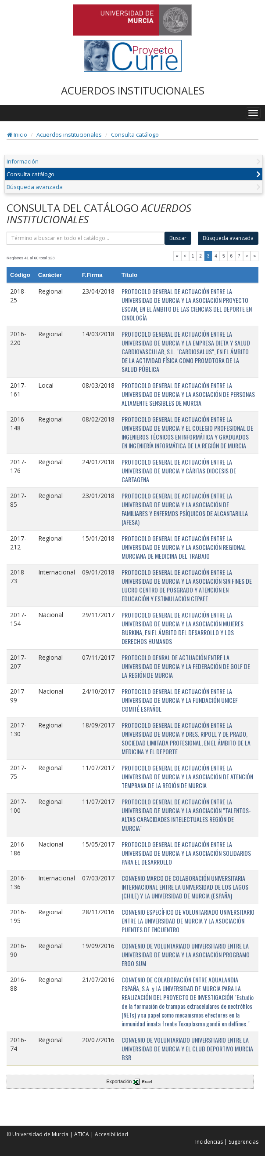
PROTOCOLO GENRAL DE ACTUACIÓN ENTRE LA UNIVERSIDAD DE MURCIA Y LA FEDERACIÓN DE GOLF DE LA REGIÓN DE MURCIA (186, 666)
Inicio (17, 134)
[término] (86, 238)
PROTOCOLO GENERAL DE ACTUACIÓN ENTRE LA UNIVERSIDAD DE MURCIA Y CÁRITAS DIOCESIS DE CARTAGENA (179, 470)
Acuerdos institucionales (69, 134)
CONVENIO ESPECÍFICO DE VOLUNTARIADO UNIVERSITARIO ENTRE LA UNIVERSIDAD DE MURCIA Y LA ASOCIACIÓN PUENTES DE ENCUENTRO (188, 920)
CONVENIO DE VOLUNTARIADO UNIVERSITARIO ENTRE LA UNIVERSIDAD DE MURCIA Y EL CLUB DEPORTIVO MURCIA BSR (187, 1048)
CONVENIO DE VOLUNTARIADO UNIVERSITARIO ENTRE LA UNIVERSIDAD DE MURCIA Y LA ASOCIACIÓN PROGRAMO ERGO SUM (186, 954)
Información (23, 161)
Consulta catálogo (135, 134)
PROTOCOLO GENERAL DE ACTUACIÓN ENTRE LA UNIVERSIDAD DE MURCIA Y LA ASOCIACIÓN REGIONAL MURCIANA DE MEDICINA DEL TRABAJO (184, 547)
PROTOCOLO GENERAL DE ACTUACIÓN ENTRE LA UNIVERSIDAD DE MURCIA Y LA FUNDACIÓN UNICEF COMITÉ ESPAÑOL (180, 700)
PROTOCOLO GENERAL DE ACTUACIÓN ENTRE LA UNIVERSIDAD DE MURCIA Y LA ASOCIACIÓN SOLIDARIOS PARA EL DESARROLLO (186, 853)
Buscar (177, 238)
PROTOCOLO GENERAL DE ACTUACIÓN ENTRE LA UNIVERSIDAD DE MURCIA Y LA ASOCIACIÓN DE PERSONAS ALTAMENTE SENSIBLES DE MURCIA (188, 394)
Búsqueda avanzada (35, 187)
